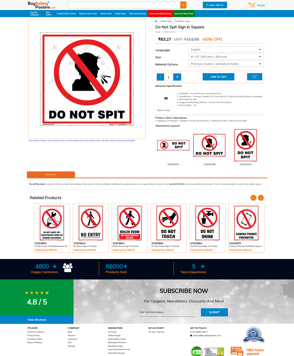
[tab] (37, 320)
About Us (72, 335)
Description (51, 174)
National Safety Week (183, 13)
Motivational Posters (117, 342)
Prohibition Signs (182, 21)
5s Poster (112, 332)
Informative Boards (137, 13)
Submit (214, 312)
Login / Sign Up (214, 5)
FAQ (69, 342)
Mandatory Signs (115, 346)
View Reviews (36, 319)
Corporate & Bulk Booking (160, 13)
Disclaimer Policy (34, 339)
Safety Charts (106, 13)
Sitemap (71, 346)
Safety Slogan (114, 335)
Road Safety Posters (117, 339)
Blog (70, 332)
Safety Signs (120, 13)
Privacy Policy (33, 335)
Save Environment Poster (119, 349)
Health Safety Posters (66, 13)
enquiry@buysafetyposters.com (207, 335)
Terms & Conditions (35, 332)
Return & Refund (34, 342)
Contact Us (72, 339)
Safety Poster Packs (88, 13)
